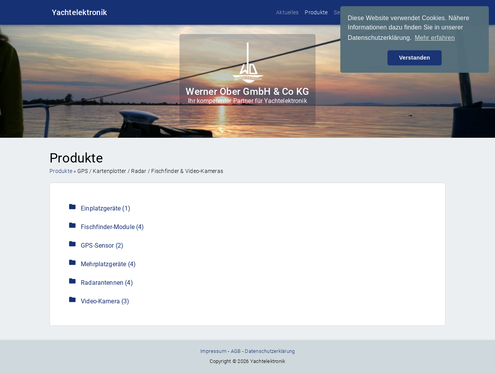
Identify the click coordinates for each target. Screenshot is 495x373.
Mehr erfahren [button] (435, 37)
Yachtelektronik (79, 12)
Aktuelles (287, 12)
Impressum (213, 351)
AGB (236, 351)
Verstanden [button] (414, 58)
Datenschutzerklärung (270, 351)
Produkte (316, 12)
